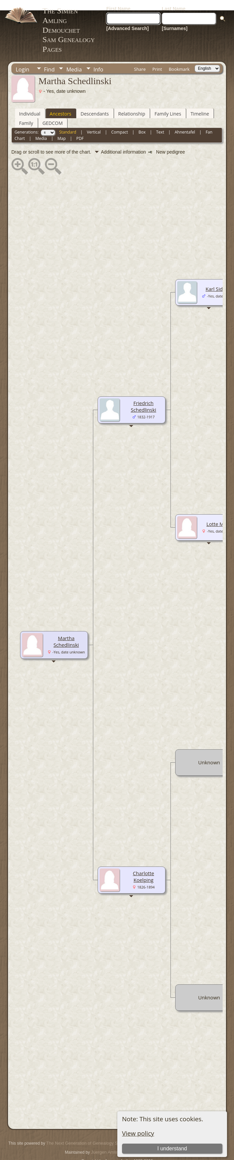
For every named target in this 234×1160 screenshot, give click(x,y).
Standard (67, 122)
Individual (29, 103)
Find (49, 59)
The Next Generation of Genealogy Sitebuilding (91, 1132)
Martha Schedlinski (66, 631)
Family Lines (167, 103)
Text (160, 122)
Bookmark (179, 59)
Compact (119, 122)
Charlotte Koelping (143, 866)
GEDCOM (52, 113)
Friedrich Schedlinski (143, 396)
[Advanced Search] (127, 18)
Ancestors (60, 103)
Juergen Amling (106, 1141)
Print (157, 59)
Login (22, 59)
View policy (138, 1123)
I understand (172, 1138)
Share (140, 59)
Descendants (95, 103)
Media (74, 59)
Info (98, 59)
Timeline (200, 103)
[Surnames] (175, 18)
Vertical (94, 122)
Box (141, 122)
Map (61, 128)
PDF (80, 128)
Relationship (131, 103)
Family (26, 113)
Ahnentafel (184, 122)
